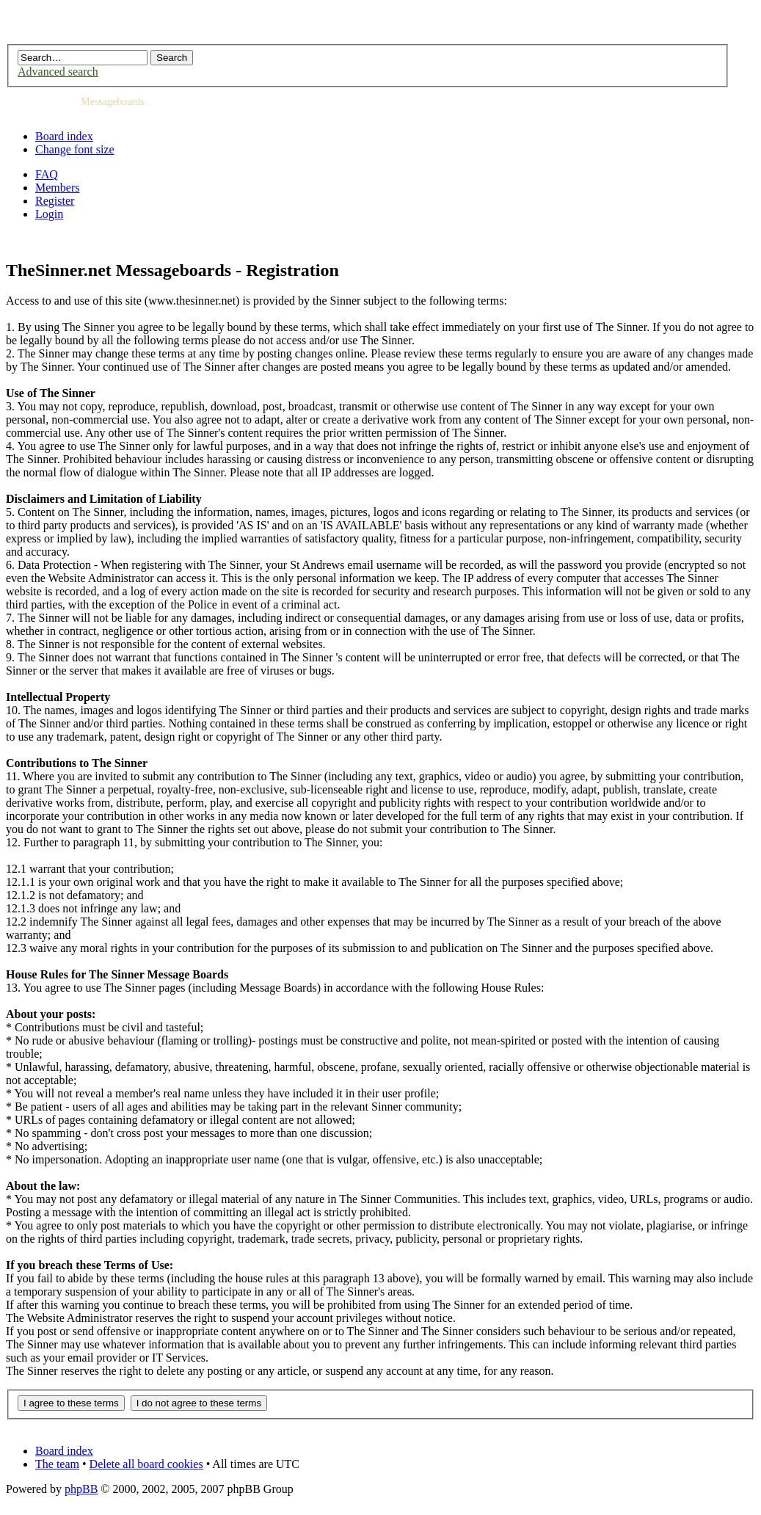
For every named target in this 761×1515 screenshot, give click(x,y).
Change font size (74, 149)
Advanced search (58, 71)
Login (49, 214)
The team (57, 1464)
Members (57, 187)
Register (54, 201)
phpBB (81, 1489)
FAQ (46, 174)
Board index (64, 136)
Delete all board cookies (146, 1464)
